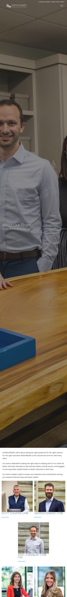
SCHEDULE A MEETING (44, 2)
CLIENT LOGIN (55, 2)
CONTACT (61, 2)
